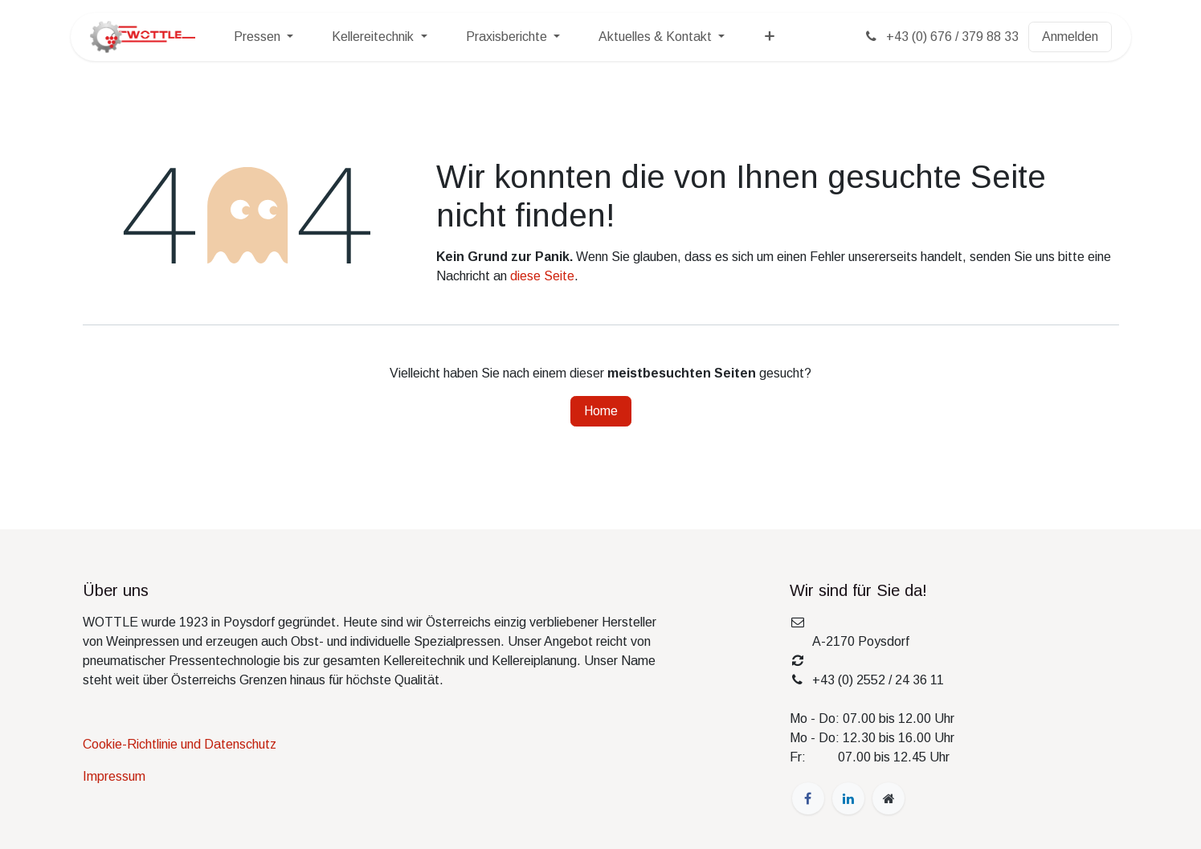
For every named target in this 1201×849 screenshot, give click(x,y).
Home (601, 411)
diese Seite (542, 276)
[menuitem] (263, 37)
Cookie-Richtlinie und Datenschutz (179, 744)
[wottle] (888, 798)
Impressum (114, 776)
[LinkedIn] (848, 798)
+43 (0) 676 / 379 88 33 (941, 36)
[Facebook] (808, 798)
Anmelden (1070, 36)
